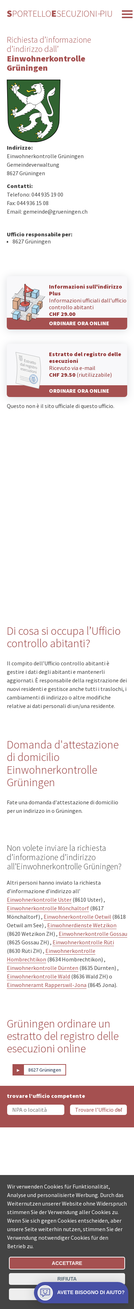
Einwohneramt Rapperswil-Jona (46, 984)
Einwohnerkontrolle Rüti (83, 942)
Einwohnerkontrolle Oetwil (77, 916)
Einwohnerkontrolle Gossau (93, 933)
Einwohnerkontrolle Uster (39, 899)
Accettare (67, 1263)
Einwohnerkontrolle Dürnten (42, 967)
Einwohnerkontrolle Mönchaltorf (48, 908)
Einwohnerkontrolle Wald (38, 976)
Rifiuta (66, 1279)
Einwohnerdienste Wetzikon (81, 925)
